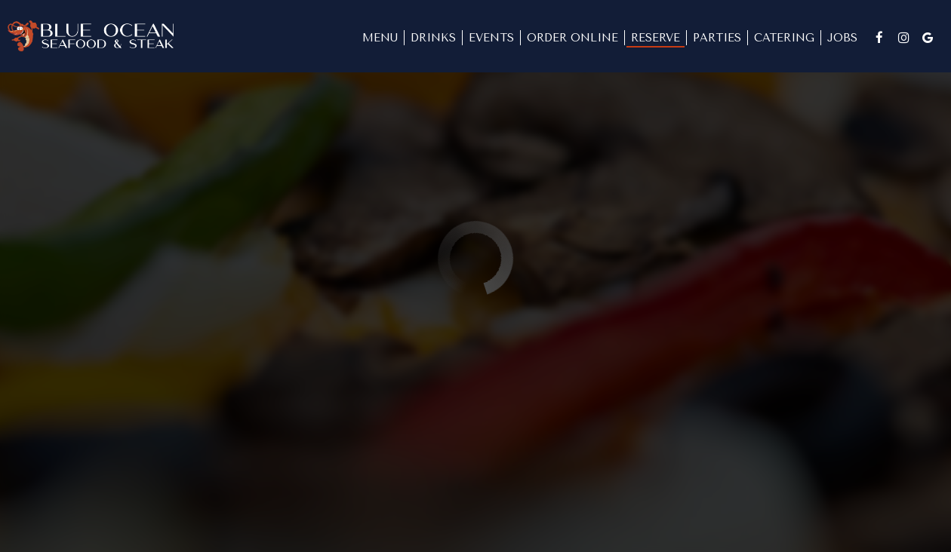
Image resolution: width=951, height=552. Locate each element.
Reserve (655, 37)
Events (491, 37)
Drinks (433, 37)
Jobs (842, 37)
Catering (784, 37)
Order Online (572, 37)
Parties (717, 37)
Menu (380, 37)
